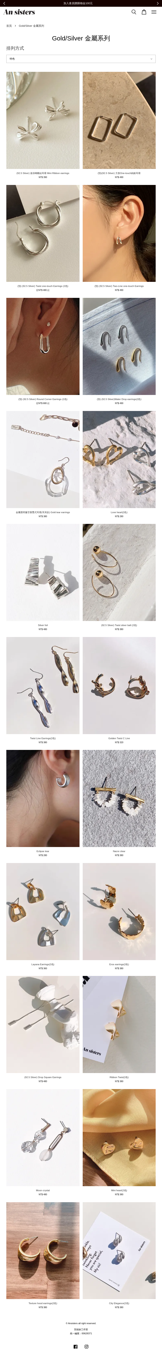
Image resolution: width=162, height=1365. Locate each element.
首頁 (9, 25)
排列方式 (15, 48)
